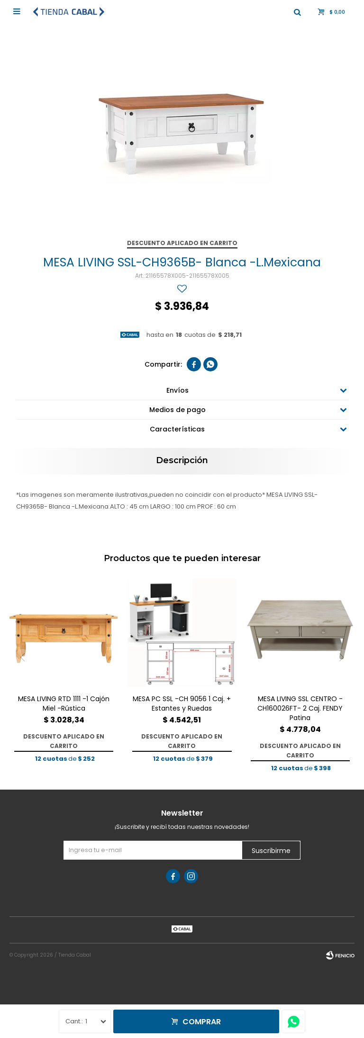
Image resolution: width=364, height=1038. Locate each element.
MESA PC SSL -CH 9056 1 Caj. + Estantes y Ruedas (182, 703)
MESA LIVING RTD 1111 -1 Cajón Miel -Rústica (63, 703)
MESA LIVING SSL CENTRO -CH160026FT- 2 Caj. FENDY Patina (300, 708)
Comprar (201, 1021)
